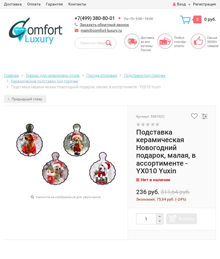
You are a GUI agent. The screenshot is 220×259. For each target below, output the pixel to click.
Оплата (34, 4)
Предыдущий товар (25, 99)
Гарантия (54, 4)
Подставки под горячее (144, 75)
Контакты (77, 4)
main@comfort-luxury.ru (101, 30)
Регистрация (204, 4)
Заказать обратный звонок (104, 24)
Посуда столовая (101, 75)
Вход (179, 4)
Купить (186, 218)
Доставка (13, 4)
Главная (11, 75)
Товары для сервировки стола (53, 75)
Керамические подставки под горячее (44, 81)
